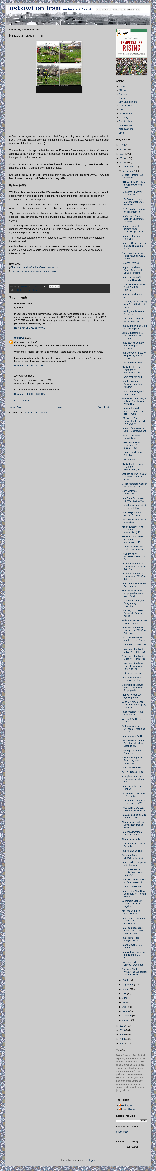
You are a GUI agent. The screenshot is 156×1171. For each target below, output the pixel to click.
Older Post (103, 407)
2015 (122, 149)
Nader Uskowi (128, 1109)
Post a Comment (20, 400)
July (124, 993)
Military (122, 90)
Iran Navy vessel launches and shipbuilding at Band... (134, 229)
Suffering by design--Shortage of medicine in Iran (133, 729)
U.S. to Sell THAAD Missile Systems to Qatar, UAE (132, 872)
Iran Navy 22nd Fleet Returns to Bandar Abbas (132, 613)
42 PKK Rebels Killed (132, 772)
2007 (122, 1043)
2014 (122, 154)
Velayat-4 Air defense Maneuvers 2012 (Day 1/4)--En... (134, 705)
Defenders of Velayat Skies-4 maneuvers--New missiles (133, 666)
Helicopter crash (24, 290)
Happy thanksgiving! (132, 377)
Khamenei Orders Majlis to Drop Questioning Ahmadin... (134, 401)
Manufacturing (126, 129)
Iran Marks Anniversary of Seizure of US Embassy (133, 955)
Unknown (19, 338)
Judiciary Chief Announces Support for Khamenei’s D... (134, 972)
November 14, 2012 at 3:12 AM (29, 365)
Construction (125, 121)
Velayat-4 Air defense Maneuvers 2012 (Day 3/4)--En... (134, 566)
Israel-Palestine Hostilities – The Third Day (134, 556)
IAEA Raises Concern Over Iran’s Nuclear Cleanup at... (133, 743)
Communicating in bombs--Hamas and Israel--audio (133, 411)
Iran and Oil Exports (132, 886)
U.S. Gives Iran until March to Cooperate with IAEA (133, 202)
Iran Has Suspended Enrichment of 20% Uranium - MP (132, 931)
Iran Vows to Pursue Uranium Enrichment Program (133, 219)
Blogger (92, 1160)
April (125, 1007)
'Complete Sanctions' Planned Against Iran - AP (134, 779)
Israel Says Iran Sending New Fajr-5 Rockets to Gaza (134, 304)
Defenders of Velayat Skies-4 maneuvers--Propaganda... (133, 688)
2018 (122, 145)
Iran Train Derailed (131, 767)
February (127, 1015)
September (128, 984)
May (124, 1002)
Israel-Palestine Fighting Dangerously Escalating (134, 603)
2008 (122, 1039)
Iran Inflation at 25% (132, 850)
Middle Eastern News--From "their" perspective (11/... (133, 370)
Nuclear (123, 94)
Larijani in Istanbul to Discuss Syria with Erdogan (132, 336)
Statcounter (122, 1131)
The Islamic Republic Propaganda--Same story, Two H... (132, 593)
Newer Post (15, 407)
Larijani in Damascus (132, 362)
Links (121, 133)
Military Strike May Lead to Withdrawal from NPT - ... (134, 185)
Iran (35, 290)
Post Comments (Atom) (35, 412)
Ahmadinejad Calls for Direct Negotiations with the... (133, 825)
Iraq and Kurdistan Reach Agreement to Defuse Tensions (133, 270)
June (125, 998)
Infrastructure (125, 125)
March (125, 1011)
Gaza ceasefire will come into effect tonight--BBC (131, 445)
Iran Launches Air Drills (133, 736)
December (128, 166)
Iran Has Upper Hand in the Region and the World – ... (134, 246)
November (128, 171)
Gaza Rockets (129, 459)
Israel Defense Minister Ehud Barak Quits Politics (133, 287)
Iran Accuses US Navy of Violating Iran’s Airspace (133, 346)
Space (122, 98)
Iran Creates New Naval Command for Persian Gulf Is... (134, 894)
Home (60, 407)
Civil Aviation (125, 105)
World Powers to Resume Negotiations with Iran (133, 384)
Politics (122, 109)
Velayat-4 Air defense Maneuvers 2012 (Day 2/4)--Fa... (134, 630)
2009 (122, 1034)
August (126, 989)
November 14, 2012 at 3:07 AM (29, 328)
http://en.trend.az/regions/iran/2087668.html (36, 267)
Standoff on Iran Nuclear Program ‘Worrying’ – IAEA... (134, 477)
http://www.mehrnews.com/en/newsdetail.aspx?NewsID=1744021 (35, 271)
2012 (122, 162)
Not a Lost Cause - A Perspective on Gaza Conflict (133, 256)
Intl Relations (125, 113)
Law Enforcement (128, 102)
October (126, 980)
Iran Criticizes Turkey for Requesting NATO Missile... (134, 355)
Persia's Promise (130, 263)
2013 (122, 158)
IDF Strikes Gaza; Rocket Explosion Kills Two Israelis (134, 421)
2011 (122, 1025)
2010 (122, 1030)
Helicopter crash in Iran (133, 673)
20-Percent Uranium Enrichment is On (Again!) (132, 904)
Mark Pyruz (127, 1105)
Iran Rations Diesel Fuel (134, 644)
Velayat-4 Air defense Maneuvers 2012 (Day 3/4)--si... (134, 576)
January (126, 1020)
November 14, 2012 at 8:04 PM (30, 394)
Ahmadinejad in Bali (132, 839)
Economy (123, 117)
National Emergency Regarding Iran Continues (132, 760)
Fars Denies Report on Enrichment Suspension (133, 921)
